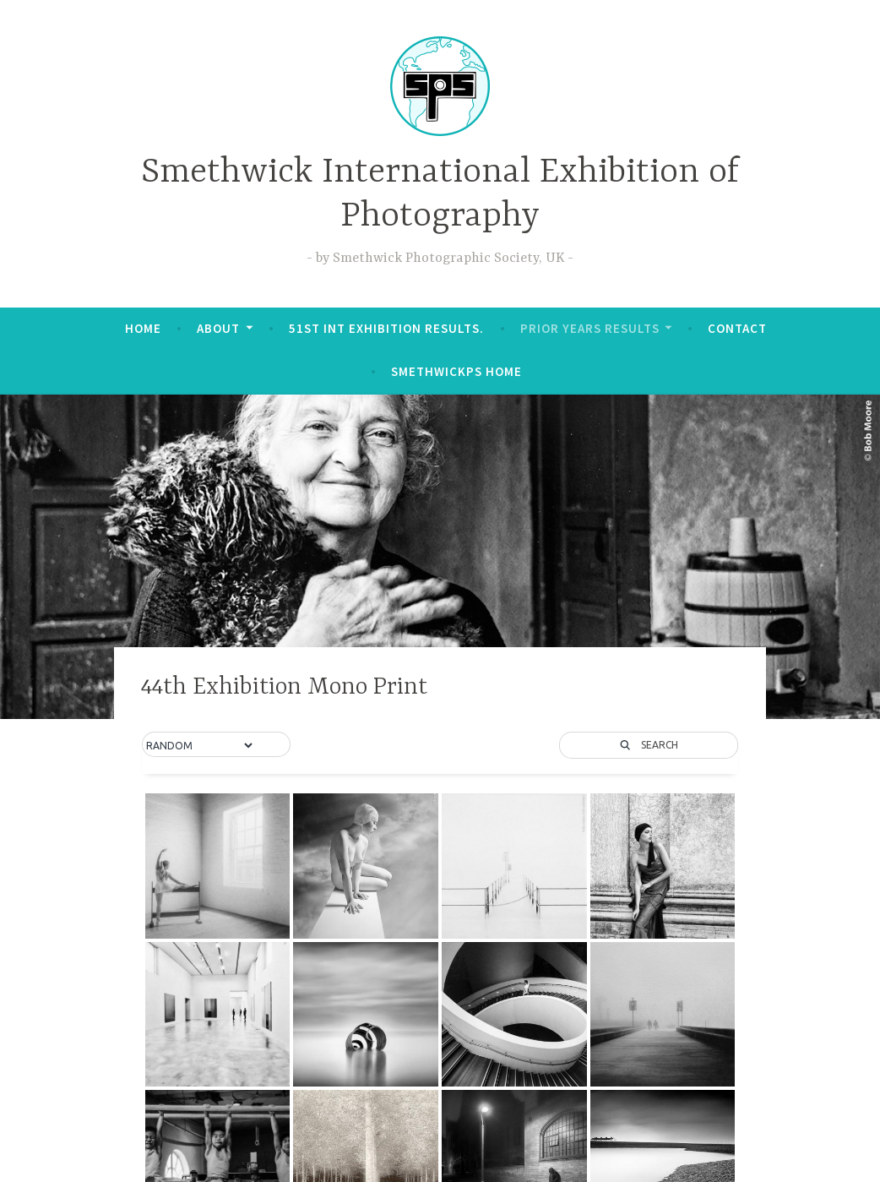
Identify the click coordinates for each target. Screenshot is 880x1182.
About (218, 328)
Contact (737, 328)
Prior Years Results (590, 328)
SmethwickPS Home (456, 371)
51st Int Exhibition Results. (386, 328)
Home (143, 328)
